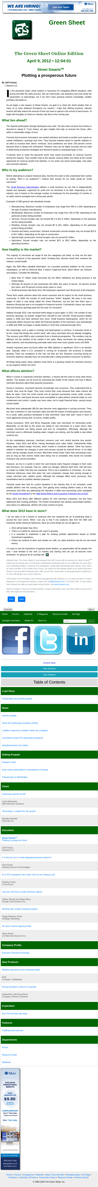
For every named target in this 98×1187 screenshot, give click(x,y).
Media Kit (29, 620)
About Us (42, 620)
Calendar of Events (27, 1177)
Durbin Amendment (21, 494)
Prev (11, 599)
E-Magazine (42, 614)
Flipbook (39, 1175)
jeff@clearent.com (57, 581)
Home (5, 614)
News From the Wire (54, 1175)
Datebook (28, 614)
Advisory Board (82, 1177)
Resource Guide (60, 614)
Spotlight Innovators (11, 620)
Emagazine (28, 1175)
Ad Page (76, 614)
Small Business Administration (25, 187)
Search (91, 621)
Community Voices (47, 1177)
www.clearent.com (61, 584)
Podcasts (13, 1177)
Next (22, 599)
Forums (15, 614)
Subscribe (8, 609)
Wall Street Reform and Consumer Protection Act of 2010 (62, 494)
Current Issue (49, 663)
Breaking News (73, 1175)
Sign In (91, 609)
